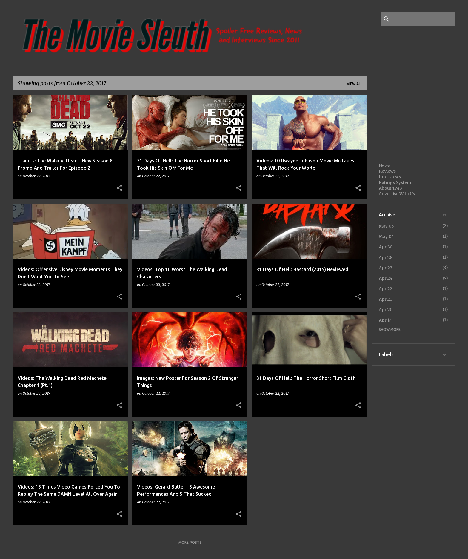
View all (354, 84)
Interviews (390, 176)
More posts (190, 542)
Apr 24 (385, 278)
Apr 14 (385, 320)
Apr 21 (385, 299)
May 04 (386, 236)
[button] (119, 188)
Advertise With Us (397, 193)
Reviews (387, 171)
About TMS (390, 188)
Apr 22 (385, 288)
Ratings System (395, 182)
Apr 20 (385, 309)
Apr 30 (385, 247)
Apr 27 (385, 268)
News (384, 165)
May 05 (386, 226)
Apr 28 (385, 257)
